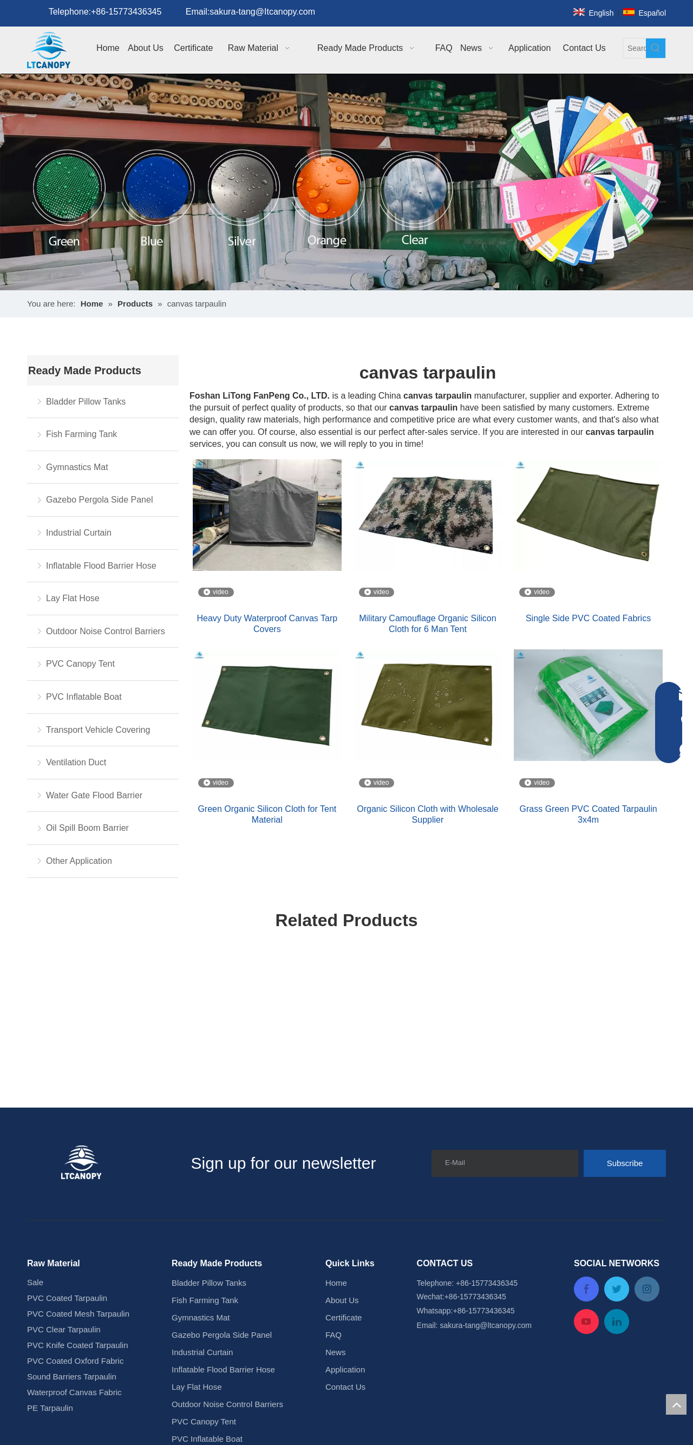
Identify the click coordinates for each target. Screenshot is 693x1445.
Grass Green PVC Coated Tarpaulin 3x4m (588, 814)
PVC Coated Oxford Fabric (75, 1360)
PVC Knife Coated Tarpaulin (77, 1345)
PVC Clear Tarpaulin (64, 1329)
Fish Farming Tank (81, 434)
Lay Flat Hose (73, 598)
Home (336, 1282)
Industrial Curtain (79, 532)
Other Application (79, 860)
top (676, 1404)
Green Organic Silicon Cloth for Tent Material (267, 814)
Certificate (343, 1317)
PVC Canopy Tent (80, 663)
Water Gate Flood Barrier (94, 795)
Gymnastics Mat (77, 467)
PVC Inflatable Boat (84, 696)
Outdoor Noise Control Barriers (105, 631)
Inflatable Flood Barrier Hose (101, 565)
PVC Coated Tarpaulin (67, 1298)
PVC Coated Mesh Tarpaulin (78, 1313)
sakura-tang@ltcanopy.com (486, 1325)
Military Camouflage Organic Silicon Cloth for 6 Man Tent (427, 624)
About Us (342, 1300)
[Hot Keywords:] (655, 48)
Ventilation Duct (76, 762)
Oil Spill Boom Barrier (87, 827)
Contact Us (345, 1386)
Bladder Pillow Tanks (86, 401)
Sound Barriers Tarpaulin (71, 1376)
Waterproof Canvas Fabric (74, 1392)
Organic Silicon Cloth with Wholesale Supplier (427, 814)
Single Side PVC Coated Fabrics (588, 618)
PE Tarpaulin (50, 1408)
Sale (35, 1282)
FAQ (333, 1334)
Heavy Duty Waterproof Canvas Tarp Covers (267, 624)
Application (345, 1369)
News (335, 1352)
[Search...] (634, 48)
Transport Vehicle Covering (98, 729)
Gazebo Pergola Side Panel (99, 499)
